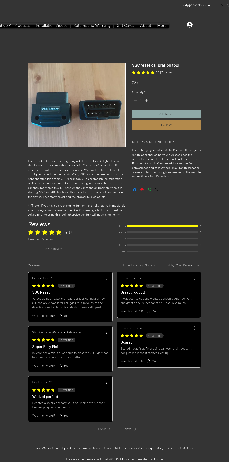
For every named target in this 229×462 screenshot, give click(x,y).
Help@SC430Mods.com (197, 5)
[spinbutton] (141, 100)
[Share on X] (156, 189)
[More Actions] (106, 278)
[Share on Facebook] (134, 189)
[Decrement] (135, 100)
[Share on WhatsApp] (149, 189)
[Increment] (146, 100)
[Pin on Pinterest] (142, 189)
